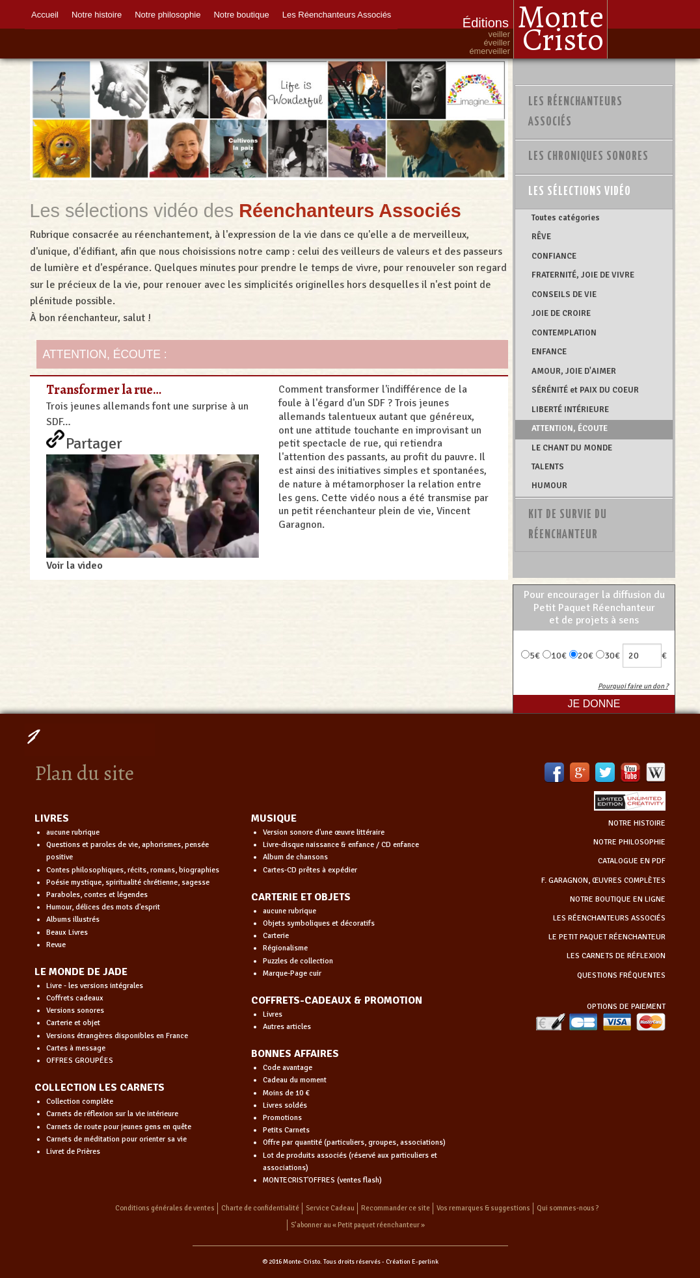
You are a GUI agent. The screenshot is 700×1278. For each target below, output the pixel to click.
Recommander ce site (395, 1208)
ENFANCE (549, 351)
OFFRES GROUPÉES (79, 1060)
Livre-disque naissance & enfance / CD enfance (341, 845)
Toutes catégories (566, 218)
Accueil (45, 15)
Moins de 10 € (286, 1093)
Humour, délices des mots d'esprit (103, 907)
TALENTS (548, 467)
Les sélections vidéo (579, 192)
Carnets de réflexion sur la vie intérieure (112, 1114)
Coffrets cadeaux (74, 998)
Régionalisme (285, 948)
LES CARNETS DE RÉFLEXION (616, 956)
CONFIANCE (554, 256)
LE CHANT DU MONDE (572, 448)
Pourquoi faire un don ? (633, 686)
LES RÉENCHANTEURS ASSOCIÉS (609, 918)
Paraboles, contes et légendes (97, 895)
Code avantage (287, 1068)
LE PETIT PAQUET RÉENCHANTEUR (607, 937)
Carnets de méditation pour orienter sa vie (116, 1139)
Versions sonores (75, 1010)
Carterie (276, 936)
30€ (608, 655)
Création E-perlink (412, 1262)
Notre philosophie (167, 15)
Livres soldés (285, 1105)
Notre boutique (241, 15)
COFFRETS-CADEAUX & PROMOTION (336, 1000)
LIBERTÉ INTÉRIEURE (570, 409)
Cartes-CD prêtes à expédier (310, 870)
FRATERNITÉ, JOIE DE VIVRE (583, 275)
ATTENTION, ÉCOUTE (570, 428)
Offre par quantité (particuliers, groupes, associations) (354, 1142)
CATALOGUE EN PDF (632, 861)
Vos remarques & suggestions (483, 1208)
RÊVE (541, 236)
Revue (56, 945)
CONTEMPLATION (564, 333)
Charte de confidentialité (260, 1208)
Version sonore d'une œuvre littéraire (323, 832)
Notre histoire (97, 15)
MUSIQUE (274, 818)
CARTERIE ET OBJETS (301, 897)
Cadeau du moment (295, 1080)
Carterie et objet (73, 1023)
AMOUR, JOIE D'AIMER (574, 371)
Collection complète (79, 1101)
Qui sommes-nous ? (568, 1208)
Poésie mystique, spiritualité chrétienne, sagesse (127, 882)
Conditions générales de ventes (165, 1208)
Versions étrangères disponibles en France (117, 1036)
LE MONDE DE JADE (81, 971)
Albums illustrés (73, 919)
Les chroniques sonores (588, 157)
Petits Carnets (286, 1130)
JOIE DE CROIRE (561, 313)
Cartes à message (75, 1048)
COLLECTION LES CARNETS (99, 1087)
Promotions (282, 1118)
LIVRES (51, 818)
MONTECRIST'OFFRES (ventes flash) (322, 1180)
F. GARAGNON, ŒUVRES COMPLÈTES (603, 880)
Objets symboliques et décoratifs (319, 923)
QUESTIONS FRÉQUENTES (621, 975)
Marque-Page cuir (292, 973)
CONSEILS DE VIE (564, 294)
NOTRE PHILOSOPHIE (629, 842)
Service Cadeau (330, 1208)
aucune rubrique (73, 832)
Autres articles (287, 1027)
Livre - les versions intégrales (94, 986)
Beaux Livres (67, 932)
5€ (530, 655)
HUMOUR (549, 485)
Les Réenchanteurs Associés (337, 15)
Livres (272, 1014)
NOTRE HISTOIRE (637, 823)
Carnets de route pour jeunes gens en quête (118, 1127)
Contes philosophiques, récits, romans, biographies (132, 870)
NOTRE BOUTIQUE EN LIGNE (618, 899)
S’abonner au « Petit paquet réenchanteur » (358, 1225)
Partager (94, 441)
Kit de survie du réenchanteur (567, 525)
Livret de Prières (73, 1151)
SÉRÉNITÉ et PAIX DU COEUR (585, 390)
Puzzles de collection (298, 961)
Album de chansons (295, 857)
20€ (581, 655)
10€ (555, 655)
